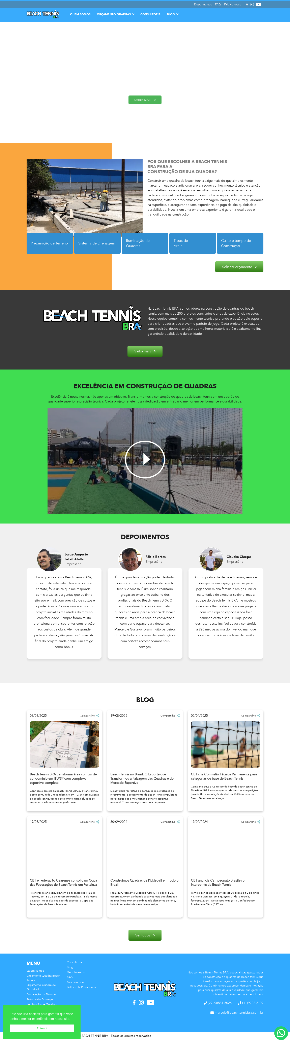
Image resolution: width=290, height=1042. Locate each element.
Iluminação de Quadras (140, 243)
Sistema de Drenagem (90, 243)
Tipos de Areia (183, 243)
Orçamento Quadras (114, 13)
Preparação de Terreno (45, 243)
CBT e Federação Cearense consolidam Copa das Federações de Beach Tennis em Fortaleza (63, 884)
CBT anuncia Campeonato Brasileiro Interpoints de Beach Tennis (217, 884)
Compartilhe (89, 717)
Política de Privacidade (81, 989)
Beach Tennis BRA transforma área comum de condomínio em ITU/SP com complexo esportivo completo (63, 780)
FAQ (70, 979)
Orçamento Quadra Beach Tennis (43, 980)
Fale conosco (75, 984)
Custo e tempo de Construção (238, 243)
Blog (171, 13)
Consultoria (150, 13)
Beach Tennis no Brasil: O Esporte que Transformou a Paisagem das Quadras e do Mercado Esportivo (142, 780)
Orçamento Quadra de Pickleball (41, 989)
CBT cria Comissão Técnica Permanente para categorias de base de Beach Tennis (224, 778)
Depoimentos (76, 974)
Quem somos (80, 13)
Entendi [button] (42, 1028)
